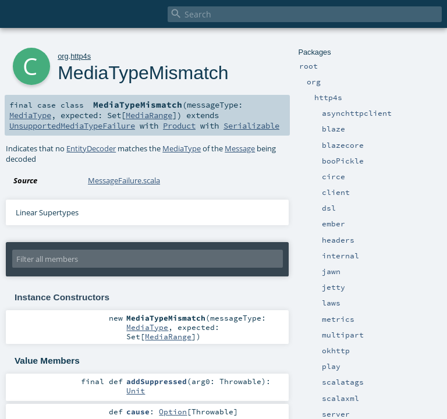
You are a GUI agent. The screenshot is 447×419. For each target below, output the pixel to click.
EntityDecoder (91, 148)
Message (240, 148)
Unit (135, 390)
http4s (80, 56)
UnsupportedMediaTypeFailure (72, 125)
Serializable (251, 125)
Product (179, 125)
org (63, 56)
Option (173, 411)
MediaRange (149, 115)
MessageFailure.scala (124, 180)
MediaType (30, 115)
